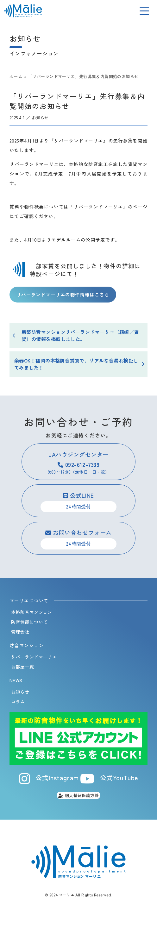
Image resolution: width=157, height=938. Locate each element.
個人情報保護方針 (78, 795)
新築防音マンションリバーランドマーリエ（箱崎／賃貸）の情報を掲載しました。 (80, 336)
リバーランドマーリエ (34, 657)
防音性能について (29, 622)
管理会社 (20, 632)
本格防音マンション (31, 612)
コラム (18, 701)
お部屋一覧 (22, 666)
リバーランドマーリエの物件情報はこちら (62, 294)
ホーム (16, 76)
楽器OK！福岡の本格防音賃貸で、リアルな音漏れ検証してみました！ (76, 364)
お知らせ (40, 118)
